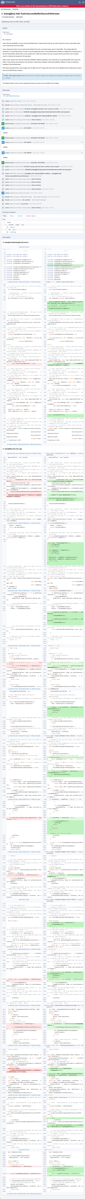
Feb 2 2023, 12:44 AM (29, 101)
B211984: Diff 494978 (38, 138)
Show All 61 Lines (24, 1005)
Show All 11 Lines (24, 899)
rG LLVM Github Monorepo (11, 96)
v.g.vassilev (9, 34)
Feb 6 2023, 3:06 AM (36, 193)
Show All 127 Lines (24, 453)
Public (20, 17)
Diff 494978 (27, 128)
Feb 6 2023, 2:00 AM (38, 142)
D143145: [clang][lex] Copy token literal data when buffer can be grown (47, 112)
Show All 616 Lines (23, 444)
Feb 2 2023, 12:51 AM (48, 119)
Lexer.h (12, 227)
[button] (83, 2)
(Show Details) (36, 119)
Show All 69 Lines (24, 799)
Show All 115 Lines (24, 282)
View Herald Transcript (40, 105)
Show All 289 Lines (24, 523)
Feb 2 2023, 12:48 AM (64, 116)
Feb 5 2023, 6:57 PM (38, 128)
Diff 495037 (27, 142)
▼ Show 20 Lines (35, 282)
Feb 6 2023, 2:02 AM (38, 153)
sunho (11, 22)
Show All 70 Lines (24, 736)
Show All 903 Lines (24, 590)
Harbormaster (9, 123)
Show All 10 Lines (24, 247)
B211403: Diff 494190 (38, 123)
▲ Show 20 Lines (13, 282)
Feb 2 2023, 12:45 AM (66, 109)
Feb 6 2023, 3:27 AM (47, 207)
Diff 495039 (27, 153)
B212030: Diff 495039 (38, 162)
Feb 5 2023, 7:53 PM (52, 138)
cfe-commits (26, 200)
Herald (7, 105)
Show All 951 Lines (24, 645)
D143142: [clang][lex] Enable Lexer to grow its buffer (42, 109)
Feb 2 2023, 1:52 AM (52, 123)
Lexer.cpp (13, 232)
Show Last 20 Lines (35, 444)
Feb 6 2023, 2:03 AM (52, 162)
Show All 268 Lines (24, 1045)
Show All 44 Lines (24, 689)
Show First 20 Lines (12, 453)
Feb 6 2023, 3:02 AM (47, 189)
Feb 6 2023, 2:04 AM (66, 166)
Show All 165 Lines (24, 852)
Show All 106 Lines (24, 949)
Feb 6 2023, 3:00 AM (36, 176)
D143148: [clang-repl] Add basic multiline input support (42, 166)
